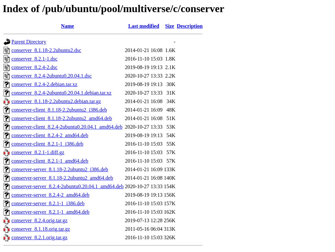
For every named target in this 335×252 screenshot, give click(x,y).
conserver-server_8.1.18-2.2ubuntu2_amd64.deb (62, 178)
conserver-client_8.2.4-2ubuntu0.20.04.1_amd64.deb (66, 127)
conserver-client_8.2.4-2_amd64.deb (49, 135)
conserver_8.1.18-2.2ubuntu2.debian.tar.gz (56, 101)
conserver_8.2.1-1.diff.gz (37, 152)
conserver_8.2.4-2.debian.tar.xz (44, 84)
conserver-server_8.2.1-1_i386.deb (47, 203)
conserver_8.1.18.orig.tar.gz (40, 229)
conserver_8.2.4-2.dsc (34, 67)
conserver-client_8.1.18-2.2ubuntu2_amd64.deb (61, 118)
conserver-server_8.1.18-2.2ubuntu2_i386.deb (59, 169)
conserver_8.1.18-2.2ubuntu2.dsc (46, 50)
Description (190, 26)
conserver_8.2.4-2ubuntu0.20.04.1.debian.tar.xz (61, 93)
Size (169, 26)
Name (67, 26)
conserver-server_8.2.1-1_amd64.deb (50, 212)
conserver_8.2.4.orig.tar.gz (39, 220)
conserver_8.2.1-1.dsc (34, 59)
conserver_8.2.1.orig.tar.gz (39, 237)
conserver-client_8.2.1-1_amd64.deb (49, 161)
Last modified (143, 26)
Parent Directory (28, 42)
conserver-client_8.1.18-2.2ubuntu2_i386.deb (59, 110)
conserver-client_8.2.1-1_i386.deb (47, 144)
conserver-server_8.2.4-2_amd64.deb (50, 195)
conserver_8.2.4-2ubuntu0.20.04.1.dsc (51, 76)
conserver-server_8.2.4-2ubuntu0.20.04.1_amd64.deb (67, 186)
